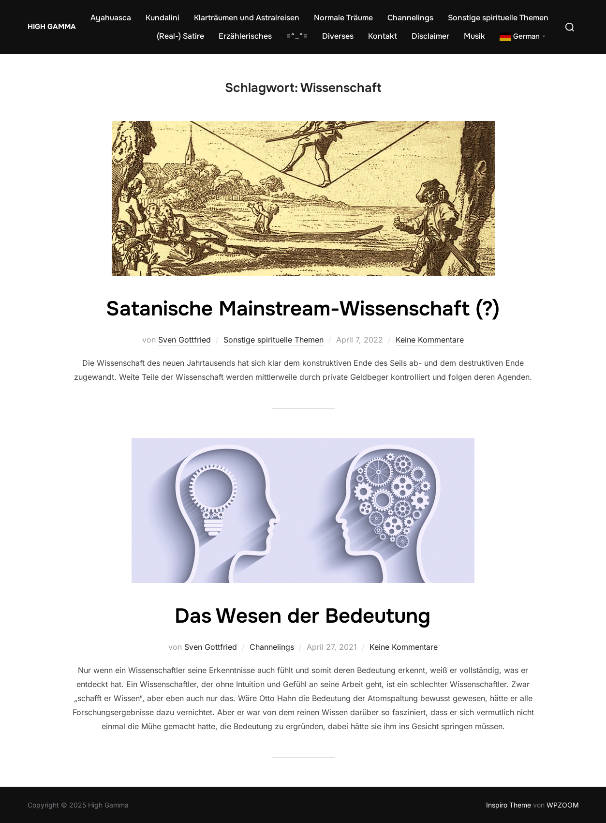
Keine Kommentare (430, 339)
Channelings (410, 18)
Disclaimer (430, 36)
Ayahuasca (110, 18)
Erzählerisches (245, 36)
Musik (474, 36)
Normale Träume (343, 18)
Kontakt (382, 36)
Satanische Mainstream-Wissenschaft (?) (303, 309)
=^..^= (297, 36)
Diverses (338, 36)
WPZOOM (563, 805)
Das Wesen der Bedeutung (302, 616)
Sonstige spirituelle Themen (498, 18)
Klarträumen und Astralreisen (246, 18)
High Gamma (52, 26)
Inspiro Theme (508, 805)
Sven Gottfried (184, 339)
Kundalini (162, 18)
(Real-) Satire (180, 36)
